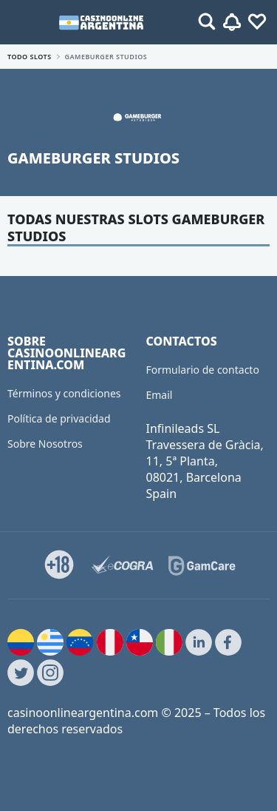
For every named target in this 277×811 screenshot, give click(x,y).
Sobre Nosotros (45, 444)
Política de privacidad (59, 418)
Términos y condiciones (64, 393)
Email (159, 395)
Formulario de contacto (202, 370)
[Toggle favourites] (257, 22)
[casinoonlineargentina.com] (101, 22)
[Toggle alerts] (206, 22)
